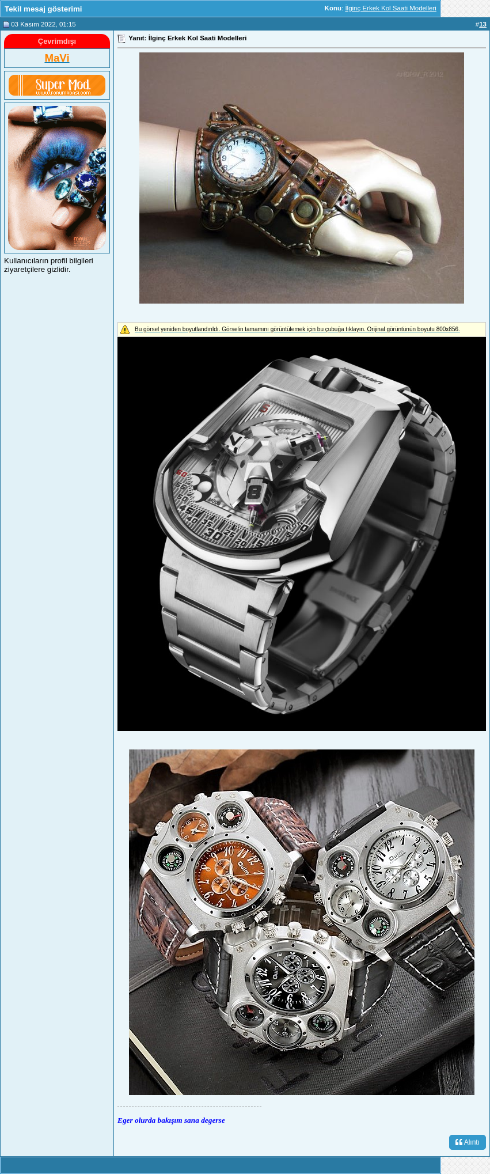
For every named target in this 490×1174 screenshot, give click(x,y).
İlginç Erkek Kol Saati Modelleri (390, 8)
